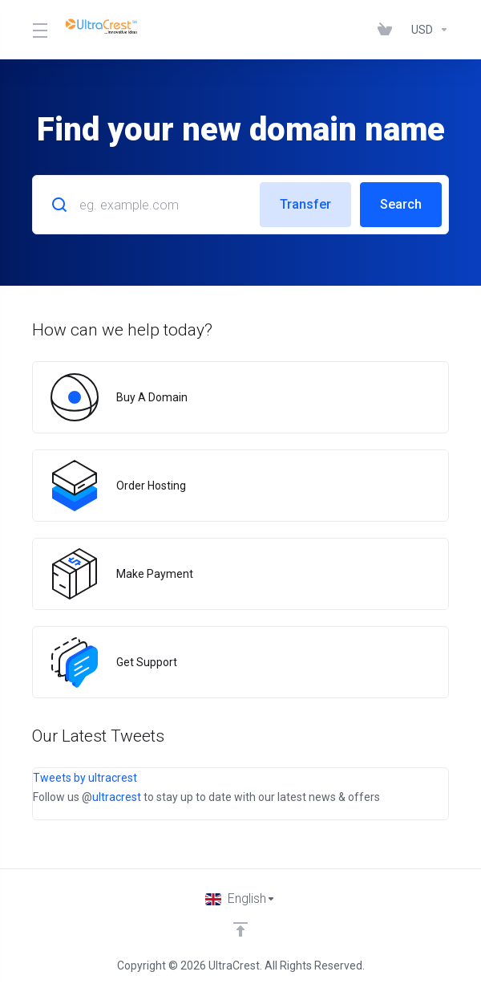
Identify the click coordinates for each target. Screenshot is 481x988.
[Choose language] (240, 899)
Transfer (305, 204)
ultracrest (116, 797)
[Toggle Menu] (39, 29)
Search (401, 204)
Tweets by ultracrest (85, 777)
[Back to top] (240, 929)
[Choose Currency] (427, 29)
